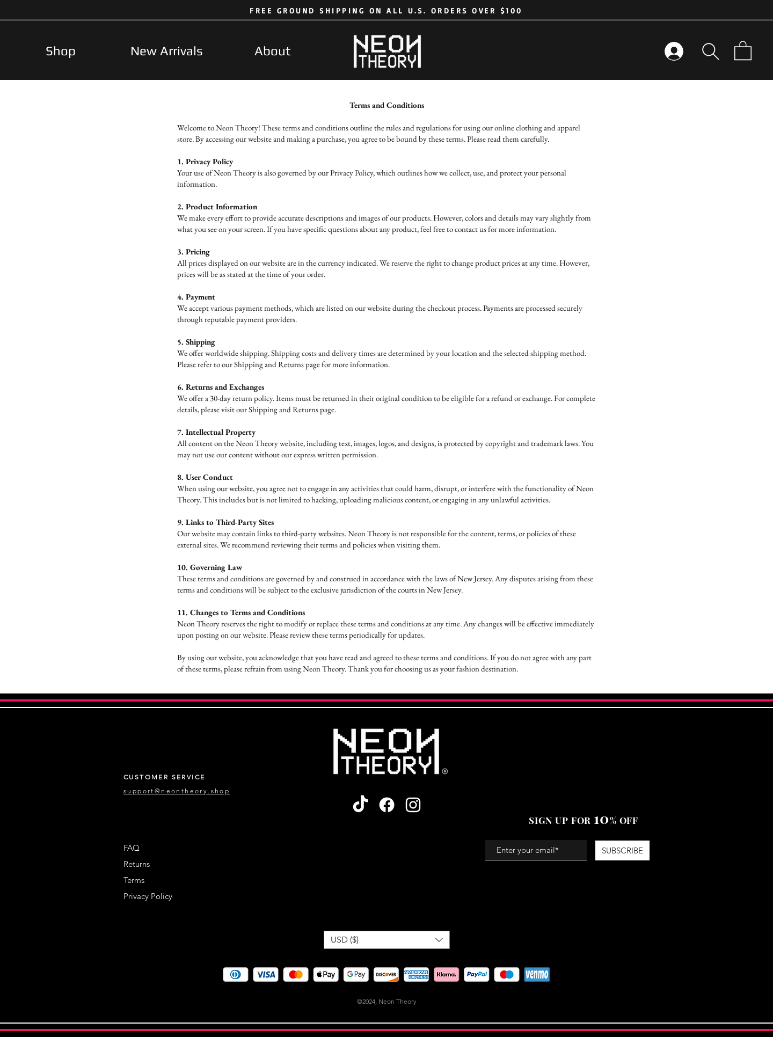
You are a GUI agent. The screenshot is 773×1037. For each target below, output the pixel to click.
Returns (136, 864)
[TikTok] (360, 805)
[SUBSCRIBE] (622, 850)
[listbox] (387, 940)
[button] (710, 51)
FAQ (131, 848)
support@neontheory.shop (176, 791)
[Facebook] (387, 805)
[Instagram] (413, 805)
